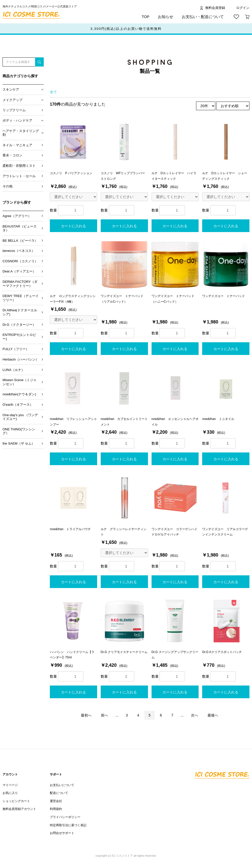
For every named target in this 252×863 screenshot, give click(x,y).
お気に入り (10, 793)
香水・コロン (12, 155)
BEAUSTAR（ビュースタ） (20, 228)
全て (53, 92)
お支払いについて (62, 785)
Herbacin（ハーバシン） (21, 359)
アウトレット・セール (19, 176)
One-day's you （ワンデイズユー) (20, 417)
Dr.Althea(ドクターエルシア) (20, 312)
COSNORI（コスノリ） (20, 261)
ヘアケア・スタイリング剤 (21, 133)
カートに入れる (73, 226)
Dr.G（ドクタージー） (19, 325)
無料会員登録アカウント (19, 809)
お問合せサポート (62, 833)
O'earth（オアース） (18, 404)
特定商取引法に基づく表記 (68, 825)
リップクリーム (14, 110)
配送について (59, 793)
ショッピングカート (16, 801)
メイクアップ (12, 100)
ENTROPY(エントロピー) (19, 337)
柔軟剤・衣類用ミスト (19, 166)
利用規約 (56, 809)
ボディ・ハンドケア (17, 120)
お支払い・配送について (203, 16)
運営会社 (56, 801)
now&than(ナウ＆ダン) (19, 394)
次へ (194, 715)
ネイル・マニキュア (17, 145)
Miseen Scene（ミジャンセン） (20, 382)
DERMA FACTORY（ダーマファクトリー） (20, 284)
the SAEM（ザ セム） (19, 443)
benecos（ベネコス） (19, 251)
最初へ (86, 715)
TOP (146, 16)
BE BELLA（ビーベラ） (20, 240)
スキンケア (11, 89)
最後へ (212, 715)
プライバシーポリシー (65, 817)
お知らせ (165, 16)
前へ (104, 715)
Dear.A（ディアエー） (19, 271)
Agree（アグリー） (17, 216)
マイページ (10, 785)
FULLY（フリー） (16, 349)
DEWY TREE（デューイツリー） (21, 298)
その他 (7, 186)
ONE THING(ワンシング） (19, 431)
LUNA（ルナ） (14, 370)
